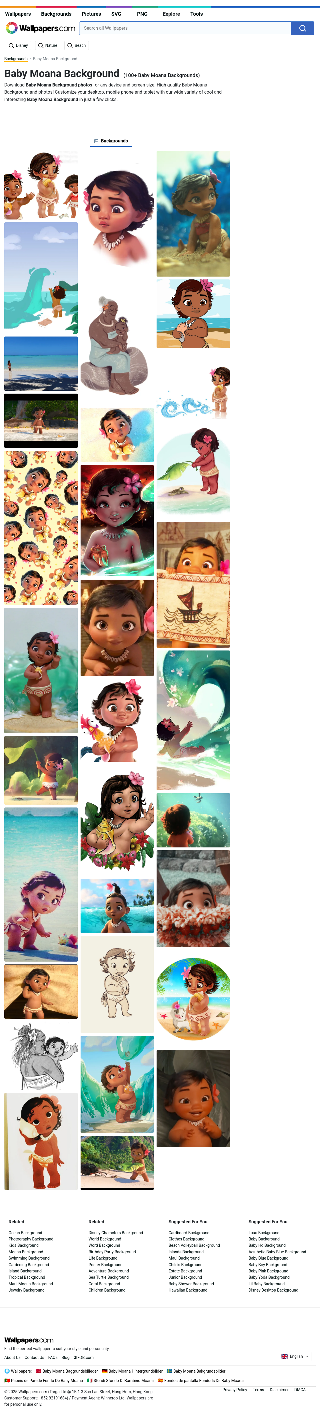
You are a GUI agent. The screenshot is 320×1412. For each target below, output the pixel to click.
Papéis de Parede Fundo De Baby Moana (47, 1380)
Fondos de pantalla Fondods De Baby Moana (203, 1380)
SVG (116, 14)
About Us (12, 1357)
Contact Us (34, 1357)
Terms (258, 1389)
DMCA (300, 1389)
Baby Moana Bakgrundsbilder (199, 1371)
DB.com (83, 1357)
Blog (65, 1357)
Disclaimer (279, 1389)
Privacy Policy (235, 1389)
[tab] (111, 141)
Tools (196, 14)
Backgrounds (56, 14)
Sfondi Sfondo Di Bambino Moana (124, 1380)
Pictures (91, 14)
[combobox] (185, 28)
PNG (142, 14)
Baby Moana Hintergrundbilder (136, 1371)
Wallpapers (18, 14)
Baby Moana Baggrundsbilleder (70, 1371)
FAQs (53, 1357)
